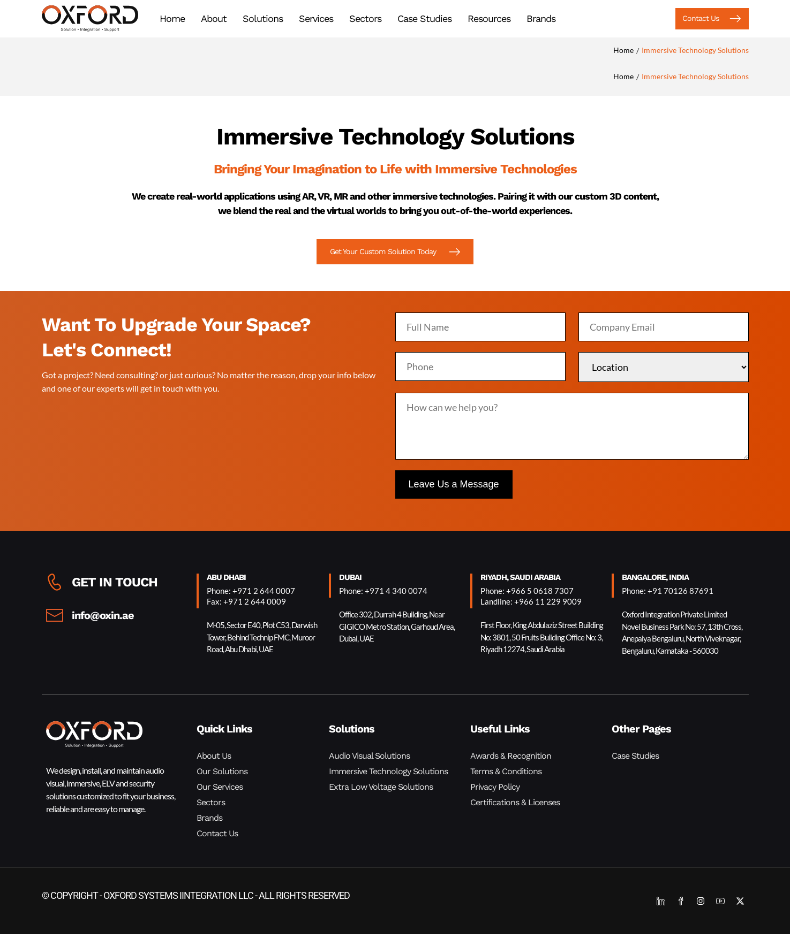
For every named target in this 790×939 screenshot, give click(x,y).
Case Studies (424, 19)
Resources (489, 19)
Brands (540, 19)
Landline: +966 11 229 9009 (531, 606)
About (214, 19)
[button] (700, 19)
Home (172, 19)
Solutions (263, 19)
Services (316, 19)
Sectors (365, 19)
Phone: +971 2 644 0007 (251, 595)
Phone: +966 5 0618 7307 (527, 595)
